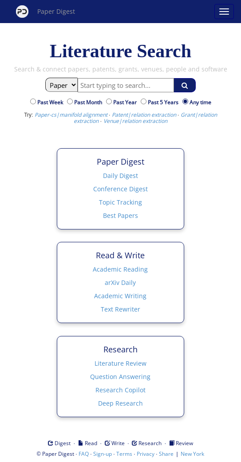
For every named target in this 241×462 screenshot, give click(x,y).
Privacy (145, 454)
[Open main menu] (224, 11)
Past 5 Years (164, 102)
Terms (124, 454)
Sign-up (102, 454)
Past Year (126, 102)
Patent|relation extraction (144, 114)
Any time (200, 102)
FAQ (84, 454)
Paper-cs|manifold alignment (71, 114)
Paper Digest (45, 11)
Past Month (89, 102)
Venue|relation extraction (135, 121)
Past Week (51, 102)
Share (166, 454)
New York (192, 454)
